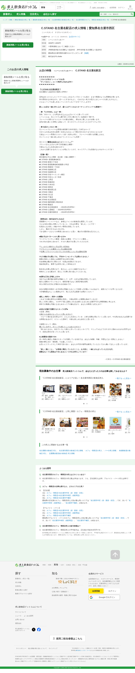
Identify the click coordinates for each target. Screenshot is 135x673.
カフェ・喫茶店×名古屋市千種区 (59, 498)
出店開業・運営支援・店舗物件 (44, 656)
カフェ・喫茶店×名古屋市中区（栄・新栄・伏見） (65, 493)
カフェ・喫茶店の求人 (93, 450)
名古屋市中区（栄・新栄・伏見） (103, 500)
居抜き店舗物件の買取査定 (51, 659)
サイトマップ (53, 648)
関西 (49, 565)
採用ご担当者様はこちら (69, 638)
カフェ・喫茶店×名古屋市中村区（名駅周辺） (64, 495)
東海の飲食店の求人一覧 (22, 20)
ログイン (112, 591)
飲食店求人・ (95, 656)
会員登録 (96, 591)
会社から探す (50, 14)
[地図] (86, 53)
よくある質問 (28, 616)
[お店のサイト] (74, 37)
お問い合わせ (20, 619)
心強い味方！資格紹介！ (60, 591)
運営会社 (18, 623)
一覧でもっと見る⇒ (123, 378)
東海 (10, 20)
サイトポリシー (21, 648)
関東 (44, 565)
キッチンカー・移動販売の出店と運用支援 (84, 659)
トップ (5, 20)
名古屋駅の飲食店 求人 (47, 450)
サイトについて (20, 612)
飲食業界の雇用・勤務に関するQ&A (64, 595)
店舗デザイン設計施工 (72, 656)
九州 (62, 565)
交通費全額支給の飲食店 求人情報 (62, 453)
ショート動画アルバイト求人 (70, 661)
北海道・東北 (70, 565)
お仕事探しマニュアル (59, 588)
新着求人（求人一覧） (23, 578)
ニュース (18, 616)
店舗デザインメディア (31, 661)
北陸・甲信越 (82, 565)
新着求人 (7, 14)
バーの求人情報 (110, 450)
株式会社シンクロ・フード (83, 650)
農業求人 (48, 661)
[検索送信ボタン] (132, 14)
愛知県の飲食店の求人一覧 (41, 20)
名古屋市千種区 (71, 503)
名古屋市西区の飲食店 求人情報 (71, 450)
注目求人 (34, 14)
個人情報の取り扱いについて (37, 648)
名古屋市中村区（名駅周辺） (63, 520)
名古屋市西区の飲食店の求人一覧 (63, 20)
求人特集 (20, 14)
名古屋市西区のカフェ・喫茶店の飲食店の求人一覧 (92, 20)
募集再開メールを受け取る (17, 45)
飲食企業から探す (21, 590)
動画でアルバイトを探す (23, 594)
